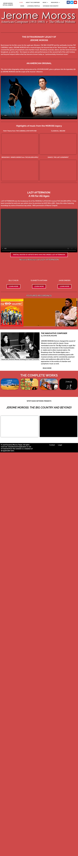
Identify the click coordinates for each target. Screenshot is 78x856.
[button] (2, 312)
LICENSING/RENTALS (33, 6)
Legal (60, 445)
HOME (21, 2)
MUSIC (45, 2)
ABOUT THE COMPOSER (33, 2)
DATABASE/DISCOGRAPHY (50, 6)
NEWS (22, 6)
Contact (52, 445)
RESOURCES (55, 2)
